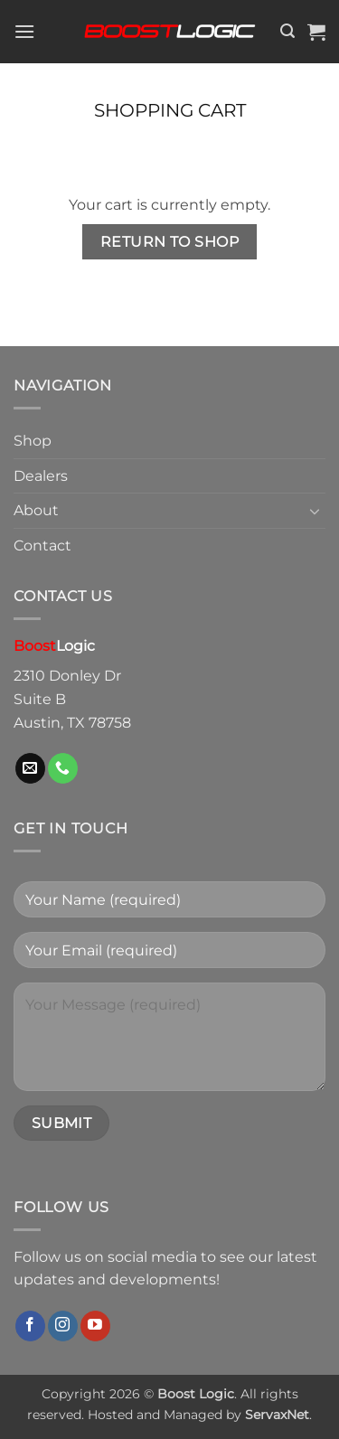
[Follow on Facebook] (30, 1326)
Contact (42, 545)
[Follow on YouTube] (95, 1326)
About (36, 510)
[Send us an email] (30, 768)
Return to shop (170, 241)
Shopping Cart (170, 110)
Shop (33, 440)
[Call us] (63, 768)
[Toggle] (314, 511)
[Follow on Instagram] (63, 1326)
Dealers (41, 475)
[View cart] (316, 32)
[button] (24, 31)
